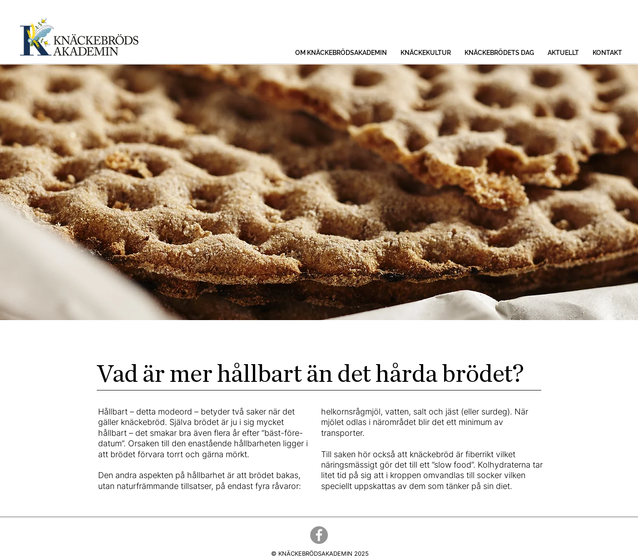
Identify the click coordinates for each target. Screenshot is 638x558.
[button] (341, 53)
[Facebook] (319, 535)
